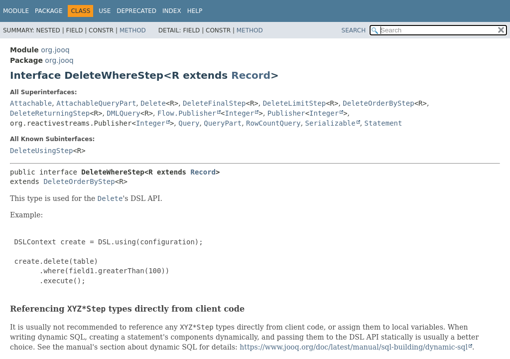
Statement (383, 123)
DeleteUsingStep (41, 151)
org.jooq (55, 50)
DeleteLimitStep (294, 103)
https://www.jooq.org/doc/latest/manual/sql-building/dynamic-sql (354, 347)
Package (48, 10)
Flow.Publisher (186, 113)
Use (105, 10)
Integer (239, 113)
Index (171, 10)
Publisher (286, 113)
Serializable (330, 123)
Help (195, 10)
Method (133, 30)
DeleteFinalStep (214, 103)
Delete (153, 103)
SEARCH (354, 30)
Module (16, 10)
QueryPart (223, 123)
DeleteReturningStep (50, 113)
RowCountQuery (273, 123)
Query (188, 123)
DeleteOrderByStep (378, 103)
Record (250, 75)
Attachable (31, 103)
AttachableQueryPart (96, 103)
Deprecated (136, 10)
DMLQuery (123, 113)
